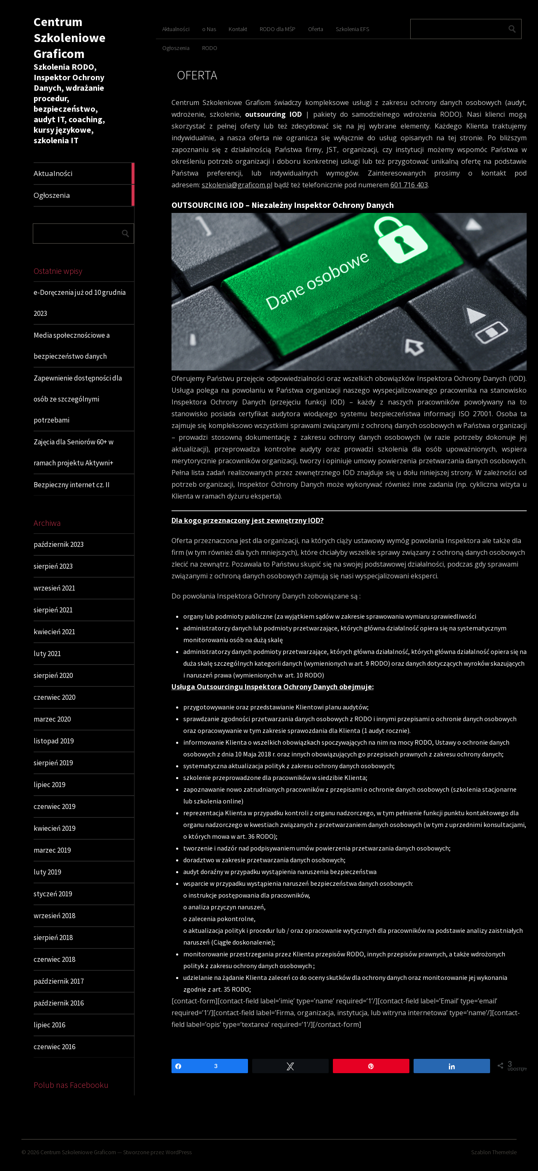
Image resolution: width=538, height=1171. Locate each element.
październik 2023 (59, 544)
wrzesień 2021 (54, 588)
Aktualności (176, 29)
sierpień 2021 (53, 609)
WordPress (179, 1152)
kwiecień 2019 (54, 828)
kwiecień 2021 (54, 631)
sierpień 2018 (53, 937)
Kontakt (238, 29)
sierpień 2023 (53, 566)
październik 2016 (59, 1003)
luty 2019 (47, 872)
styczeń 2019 (53, 893)
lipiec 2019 (49, 784)
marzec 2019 (52, 850)
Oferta (315, 29)
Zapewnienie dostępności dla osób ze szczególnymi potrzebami (78, 399)
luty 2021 (47, 653)
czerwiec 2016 (54, 1046)
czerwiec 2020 (54, 697)
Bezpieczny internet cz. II (72, 484)
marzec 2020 (52, 719)
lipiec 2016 (49, 1024)
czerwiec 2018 (54, 959)
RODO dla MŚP (277, 29)
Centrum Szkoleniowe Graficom (69, 37)
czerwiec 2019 (54, 806)
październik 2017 (59, 981)
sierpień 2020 (53, 675)
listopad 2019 (54, 741)
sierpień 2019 (53, 762)
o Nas (209, 29)
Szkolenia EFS (352, 29)
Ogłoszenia (176, 48)
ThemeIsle (504, 1152)
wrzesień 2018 (54, 915)
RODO (209, 48)
